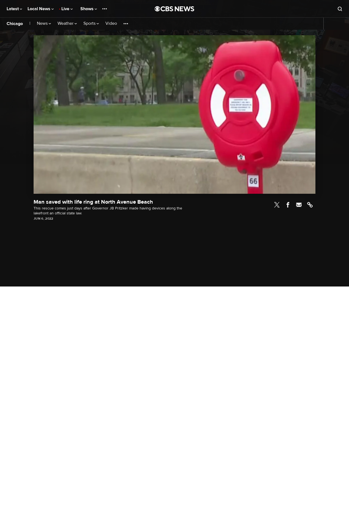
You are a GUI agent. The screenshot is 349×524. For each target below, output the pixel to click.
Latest (14, 9)
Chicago (15, 23)
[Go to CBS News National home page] (174, 9)
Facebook (288, 205)
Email (299, 205)
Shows (88, 9)
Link (310, 205)
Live (67, 9)
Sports (91, 23)
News (44, 23)
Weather (67, 23)
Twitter (277, 205)
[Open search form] (339, 8)
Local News (41, 9)
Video (111, 23)
